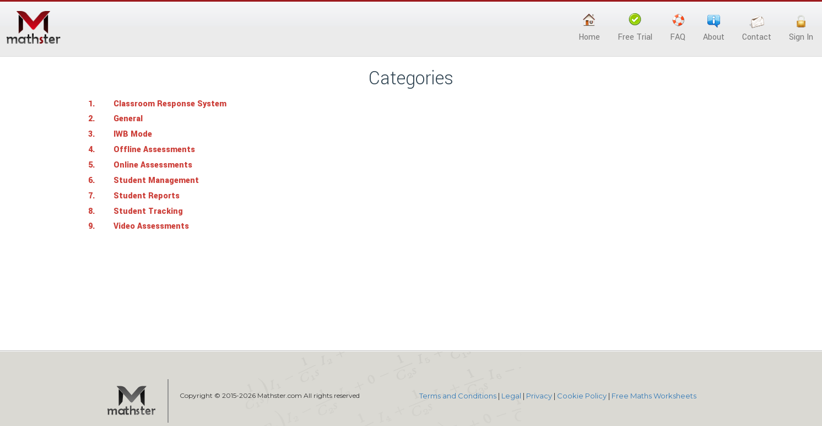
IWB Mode (132, 134)
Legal (511, 395)
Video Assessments (151, 226)
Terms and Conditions (457, 395)
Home (589, 28)
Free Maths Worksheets (654, 395)
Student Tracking (148, 211)
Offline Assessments (154, 149)
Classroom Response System (169, 104)
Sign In (801, 28)
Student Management (156, 180)
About (713, 28)
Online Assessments (152, 165)
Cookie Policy (582, 395)
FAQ (677, 28)
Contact (756, 28)
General (128, 119)
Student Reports (146, 196)
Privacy (539, 395)
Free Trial (635, 28)
